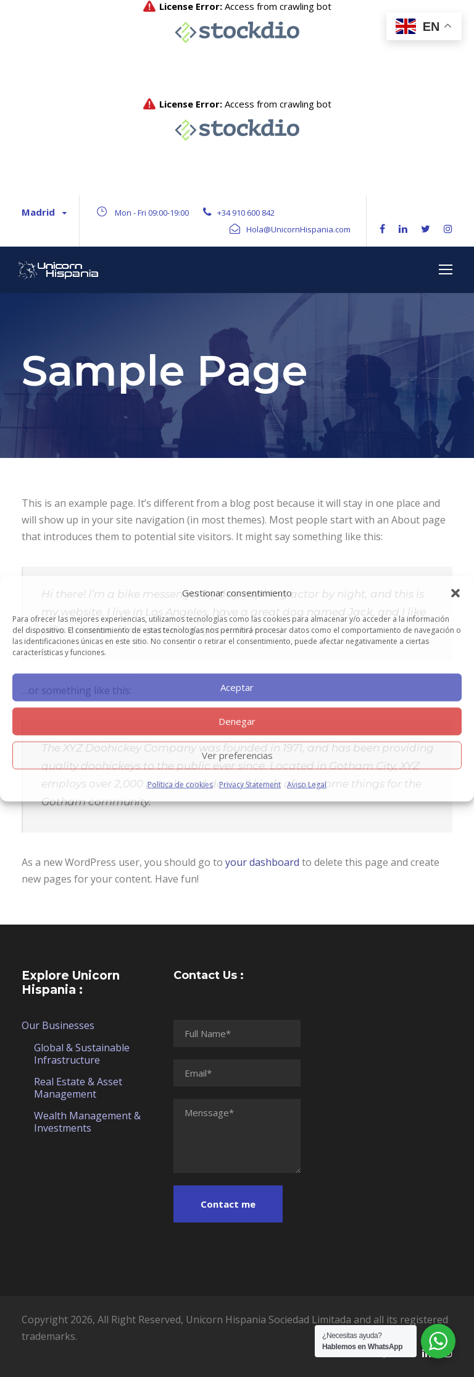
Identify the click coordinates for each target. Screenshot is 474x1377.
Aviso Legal (306, 784)
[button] (455, 593)
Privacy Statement (250, 784)
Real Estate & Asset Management (78, 1088)
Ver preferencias (237, 755)
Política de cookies (180, 784)
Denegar (237, 721)
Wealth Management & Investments (87, 1122)
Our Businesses (58, 1025)
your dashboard (262, 862)
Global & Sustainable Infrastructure (82, 1054)
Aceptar (237, 687)
